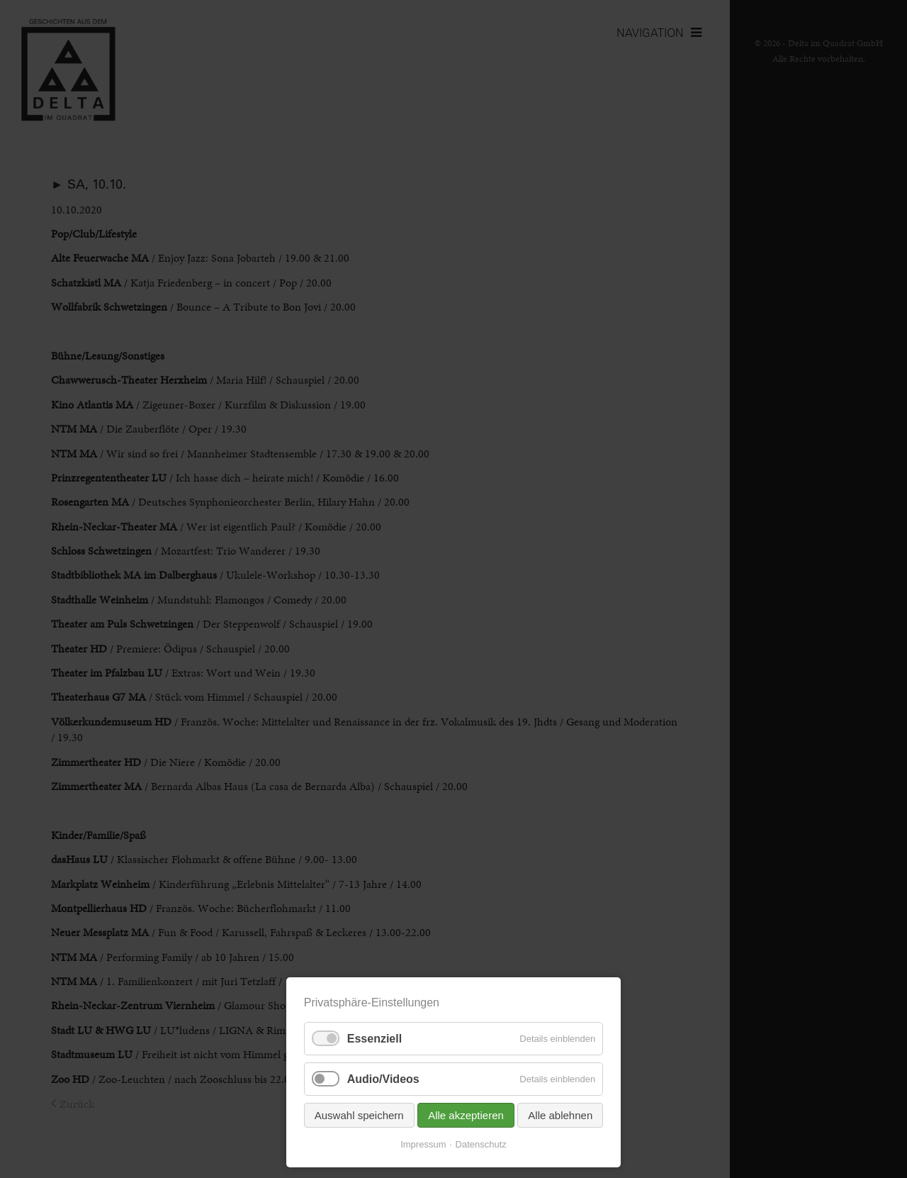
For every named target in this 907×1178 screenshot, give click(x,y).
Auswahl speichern (359, 1115)
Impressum (423, 1144)
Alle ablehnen (560, 1115)
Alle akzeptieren (466, 1115)
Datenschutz (481, 1144)
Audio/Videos (383, 1079)
